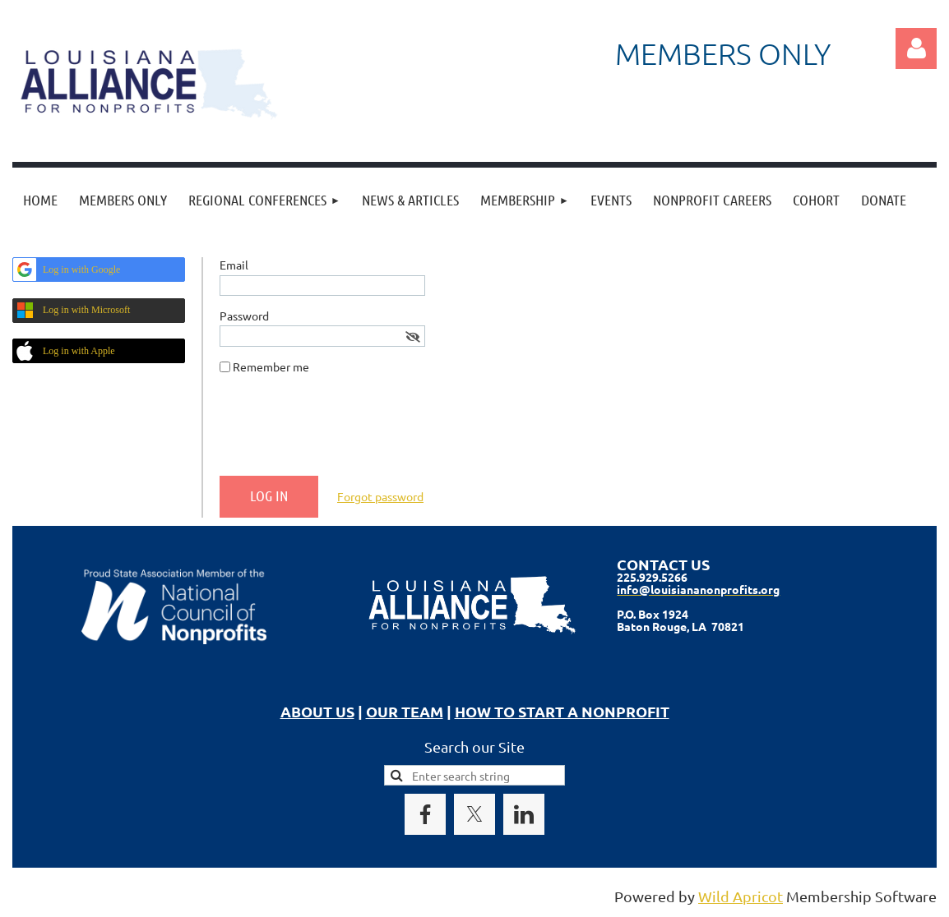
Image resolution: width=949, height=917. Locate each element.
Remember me (271, 366)
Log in (916, 48)
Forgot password (380, 496)
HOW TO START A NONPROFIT (562, 711)
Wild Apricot (740, 896)
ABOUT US (317, 711)
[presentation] (345, 431)
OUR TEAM (404, 711)
